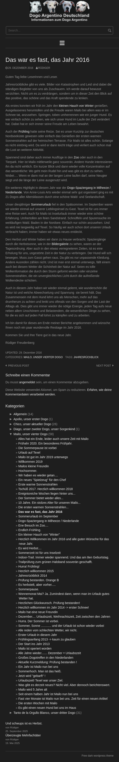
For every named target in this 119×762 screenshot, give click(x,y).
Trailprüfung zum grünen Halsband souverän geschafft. (55, 562)
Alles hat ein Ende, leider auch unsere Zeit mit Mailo (53, 439)
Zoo (76, 157)
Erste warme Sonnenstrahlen (38, 484)
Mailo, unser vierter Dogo (43, 357)
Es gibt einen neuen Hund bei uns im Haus (47, 707)
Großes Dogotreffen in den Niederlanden (45, 657)
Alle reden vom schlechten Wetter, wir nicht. (47, 630)
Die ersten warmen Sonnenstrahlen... (43, 507)
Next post (103, 365)
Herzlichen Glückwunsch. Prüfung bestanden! (49, 603)
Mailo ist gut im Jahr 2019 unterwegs (43, 457)
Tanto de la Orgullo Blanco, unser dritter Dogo (44, 712)
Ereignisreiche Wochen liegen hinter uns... (46, 493)
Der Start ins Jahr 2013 (34, 644)
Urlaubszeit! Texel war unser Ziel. (40, 680)
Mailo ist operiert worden (35, 648)
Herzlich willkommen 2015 (36, 571)
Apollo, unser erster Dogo (30, 419)
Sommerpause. (28, 589)
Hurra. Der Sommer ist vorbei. (38, 621)
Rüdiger (44, 67)
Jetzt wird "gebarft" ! (31, 676)
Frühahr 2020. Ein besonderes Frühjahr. (45, 443)
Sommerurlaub (41, 204)
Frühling (24, 131)
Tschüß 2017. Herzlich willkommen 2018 (45, 489)
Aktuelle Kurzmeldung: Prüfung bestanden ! (47, 662)
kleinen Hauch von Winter (76, 105)
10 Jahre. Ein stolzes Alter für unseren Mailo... (49, 502)
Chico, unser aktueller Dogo (32, 424)
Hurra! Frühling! (28, 566)
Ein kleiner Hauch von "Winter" (39, 534)
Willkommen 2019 (30, 461)
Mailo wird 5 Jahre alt (32, 689)
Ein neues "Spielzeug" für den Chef (42, 480)
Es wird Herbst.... (30, 548)
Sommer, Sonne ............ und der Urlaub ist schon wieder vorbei (61, 625)
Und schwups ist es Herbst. (23, 723)
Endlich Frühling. (29, 530)
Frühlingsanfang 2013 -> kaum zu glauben (46, 639)
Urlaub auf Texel (29, 452)
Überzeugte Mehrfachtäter (23, 735)
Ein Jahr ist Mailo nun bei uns (38, 666)
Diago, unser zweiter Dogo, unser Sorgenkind (44, 429)
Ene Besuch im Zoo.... (33, 525)
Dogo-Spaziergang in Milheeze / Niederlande (48, 521)
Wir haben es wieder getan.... (38, 475)
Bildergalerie (60, 244)
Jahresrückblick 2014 (32, 575)
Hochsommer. (27, 470)
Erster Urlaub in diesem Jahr (37, 635)
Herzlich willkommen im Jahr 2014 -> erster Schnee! (53, 607)
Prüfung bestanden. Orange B (38, 580)
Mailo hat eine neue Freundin (38, 612)
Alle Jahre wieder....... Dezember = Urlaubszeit (49, 653)
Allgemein (20, 414)
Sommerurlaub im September (38, 516)
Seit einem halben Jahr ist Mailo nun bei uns (48, 694)
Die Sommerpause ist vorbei (37, 448)
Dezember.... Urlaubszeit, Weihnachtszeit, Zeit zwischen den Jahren (64, 616)
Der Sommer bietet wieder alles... (40, 498)
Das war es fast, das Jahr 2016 (40, 511)
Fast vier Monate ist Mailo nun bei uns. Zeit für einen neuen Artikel (62, 698)
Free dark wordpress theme (98, 755)
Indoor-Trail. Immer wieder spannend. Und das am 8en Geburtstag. (63, 557)
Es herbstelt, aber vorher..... (37, 584)
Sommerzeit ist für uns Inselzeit (39, 553)
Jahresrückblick (86, 357)
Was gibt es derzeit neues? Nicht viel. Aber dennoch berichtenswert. (64, 685)
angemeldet (27, 382)
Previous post (18, 365)
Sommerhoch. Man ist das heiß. (39, 671)
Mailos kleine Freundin (33, 466)
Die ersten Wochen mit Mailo (37, 703)
